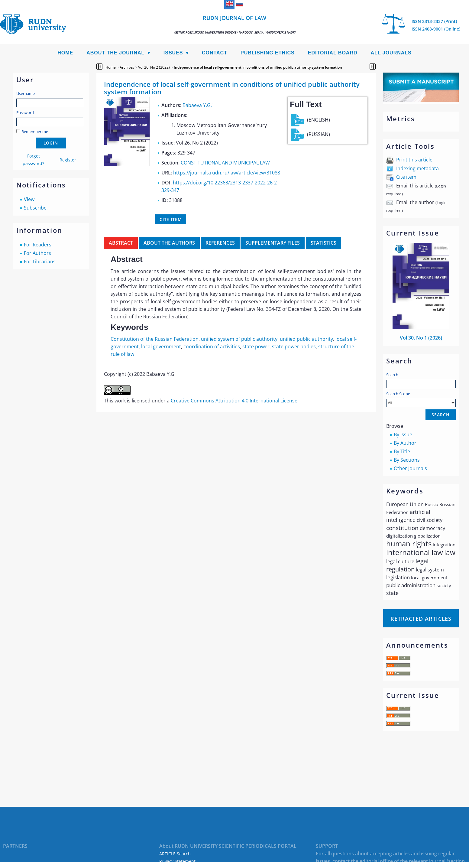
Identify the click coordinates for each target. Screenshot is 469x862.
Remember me (34, 131)
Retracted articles (420, 618)
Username (25, 93)
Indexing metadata (417, 168)
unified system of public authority (239, 339)
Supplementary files (272, 242)
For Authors (37, 253)
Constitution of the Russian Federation (155, 339)
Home (65, 52)
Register (68, 160)
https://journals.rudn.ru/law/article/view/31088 (226, 172)
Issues (173, 52)
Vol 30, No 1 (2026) (421, 337)
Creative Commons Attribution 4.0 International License (234, 400)
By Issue (403, 434)
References (220, 242)
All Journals (391, 52)
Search (392, 374)
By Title (402, 451)
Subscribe (35, 207)
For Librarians (40, 261)
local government (161, 346)
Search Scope (421, 399)
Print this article (414, 159)
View (29, 199)
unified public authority (306, 339)
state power (256, 346)
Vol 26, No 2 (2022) (154, 67)
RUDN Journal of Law (234, 24)
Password (25, 112)
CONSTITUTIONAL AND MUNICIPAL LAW (225, 162)
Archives (127, 67)
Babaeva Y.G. (197, 105)
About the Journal (115, 52)
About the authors (169, 242)
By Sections (407, 460)
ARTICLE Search (175, 854)
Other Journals (410, 468)
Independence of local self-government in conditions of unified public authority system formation (258, 67)
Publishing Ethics (268, 52)
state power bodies (294, 346)
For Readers (37, 244)
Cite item (406, 177)
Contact (214, 52)
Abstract (121, 242)
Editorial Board (332, 52)
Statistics (323, 242)
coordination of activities (211, 346)
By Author (405, 443)
